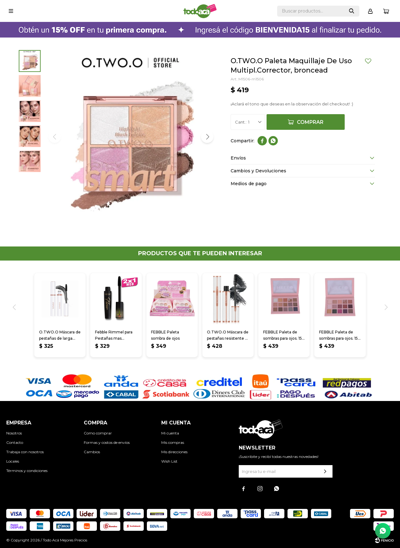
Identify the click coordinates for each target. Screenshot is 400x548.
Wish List (169, 461)
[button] (207, 136)
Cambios (92, 451)
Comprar (310, 122)
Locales (12, 461)
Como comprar (98, 433)
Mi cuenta (170, 433)
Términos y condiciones (27, 470)
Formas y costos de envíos (107, 442)
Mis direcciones (174, 451)
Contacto (14, 442)
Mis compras (172, 442)
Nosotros (14, 433)
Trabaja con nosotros (25, 451)
